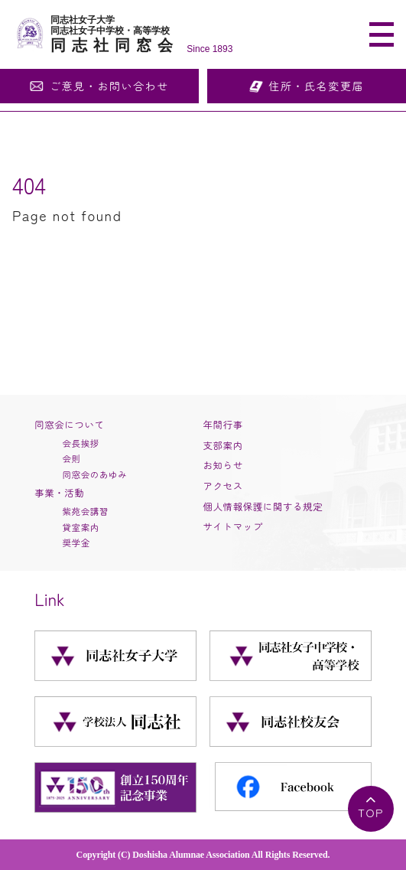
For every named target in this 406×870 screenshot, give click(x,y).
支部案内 (223, 445)
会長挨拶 (80, 443)
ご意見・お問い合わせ (109, 85)
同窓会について (69, 425)
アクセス (223, 486)
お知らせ (223, 465)
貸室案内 (80, 527)
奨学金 (75, 542)
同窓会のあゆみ (94, 474)
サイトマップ (233, 526)
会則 (71, 458)
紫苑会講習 (85, 511)
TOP (371, 812)
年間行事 (223, 425)
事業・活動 (59, 493)
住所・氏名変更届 (316, 85)
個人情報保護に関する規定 (263, 506)
